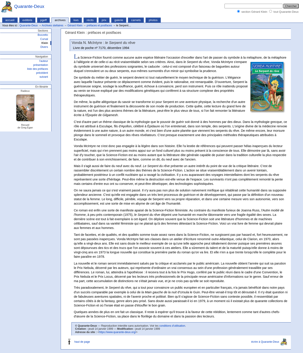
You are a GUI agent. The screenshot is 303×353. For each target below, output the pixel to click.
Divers (44, 47)
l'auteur (43, 61)
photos (153, 20)
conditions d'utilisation (172, 325)
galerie (118, 20)
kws (76, 20)
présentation (40, 65)
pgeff (43, 20)
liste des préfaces (37, 68)
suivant (44, 76)
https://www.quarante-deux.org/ (117, 332)
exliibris (27, 20)
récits (90, 20)
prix (104, 20)
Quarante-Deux (29, 6)
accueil (9, 20)
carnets (136, 20)
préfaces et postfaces (99, 25)
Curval (44, 39)
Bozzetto (43, 34)
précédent (42, 72)
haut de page (82, 341)
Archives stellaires (52, 25)
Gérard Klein (75, 25)
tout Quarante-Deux (286, 11)
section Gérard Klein (254, 11)
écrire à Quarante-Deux (265, 341)
